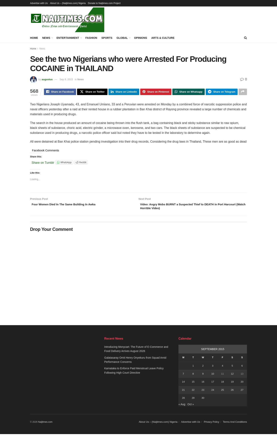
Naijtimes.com (45, 423)
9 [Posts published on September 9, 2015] (203, 375)
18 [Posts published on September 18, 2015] (222, 383)
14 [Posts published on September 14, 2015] (183, 383)
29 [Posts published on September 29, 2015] (193, 399)
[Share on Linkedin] (123, 92)
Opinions (140, 37)
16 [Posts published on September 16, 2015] (202, 383)
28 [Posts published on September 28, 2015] (183, 399)
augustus (47, 79)
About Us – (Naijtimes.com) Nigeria (68, 3)
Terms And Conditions (235, 423)
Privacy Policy (211, 423)
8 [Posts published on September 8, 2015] (193, 375)
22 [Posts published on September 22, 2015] (193, 391)
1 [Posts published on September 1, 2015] (193, 367)
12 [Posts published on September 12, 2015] (232, 375)
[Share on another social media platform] (243, 92)
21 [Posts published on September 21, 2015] (183, 391)
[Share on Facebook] (60, 92)
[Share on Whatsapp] (188, 92)
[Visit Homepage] (67, 19)
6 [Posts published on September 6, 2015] (242, 367)
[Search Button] (245, 38)
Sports (106, 37)
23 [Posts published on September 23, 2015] (202, 391)
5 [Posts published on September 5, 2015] (232, 367)
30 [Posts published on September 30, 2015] (202, 399)
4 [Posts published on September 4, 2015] (222, 367)
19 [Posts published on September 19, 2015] (232, 383)
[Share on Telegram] (222, 92)
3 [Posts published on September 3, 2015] (212, 367)
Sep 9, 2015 (66, 79)
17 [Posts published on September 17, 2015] (212, 383)
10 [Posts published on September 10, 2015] (212, 375)
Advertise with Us (39, 3)
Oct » (191, 405)
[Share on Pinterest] (155, 92)
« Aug (181, 405)
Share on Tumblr (43, 163)
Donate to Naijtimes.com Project (104, 3)
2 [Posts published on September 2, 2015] (203, 367)
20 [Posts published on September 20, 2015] (242, 383)
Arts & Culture (162, 37)
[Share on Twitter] (92, 92)
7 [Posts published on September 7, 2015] (183, 375)
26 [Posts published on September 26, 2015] (232, 391)
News (46, 37)
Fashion (91, 37)
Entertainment (68, 37)
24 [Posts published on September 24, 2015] (212, 391)
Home (34, 37)
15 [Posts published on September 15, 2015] (193, 383)
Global (122, 37)
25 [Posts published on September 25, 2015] (222, 391)
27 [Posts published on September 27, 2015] (242, 391)
